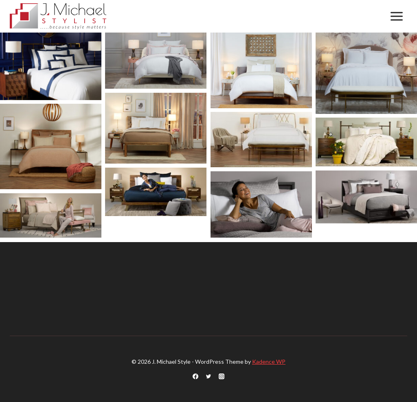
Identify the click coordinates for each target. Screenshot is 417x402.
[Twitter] (208, 376)
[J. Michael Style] (58, 16)
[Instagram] (221, 376)
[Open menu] (396, 16)
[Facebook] (195, 376)
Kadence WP (268, 361)
